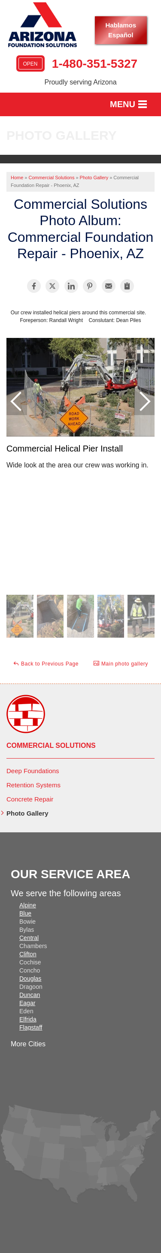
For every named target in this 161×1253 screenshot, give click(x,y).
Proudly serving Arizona (80, 82)
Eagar (27, 1003)
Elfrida (27, 1019)
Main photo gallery (120, 663)
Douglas (30, 978)
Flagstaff (30, 1027)
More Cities (28, 1044)
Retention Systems (33, 785)
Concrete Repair (29, 799)
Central (29, 937)
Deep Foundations (32, 770)
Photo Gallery (27, 813)
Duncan (29, 994)
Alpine (27, 905)
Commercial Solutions (51, 745)
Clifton (27, 954)
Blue (25, 913)
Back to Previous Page (46, 663)
